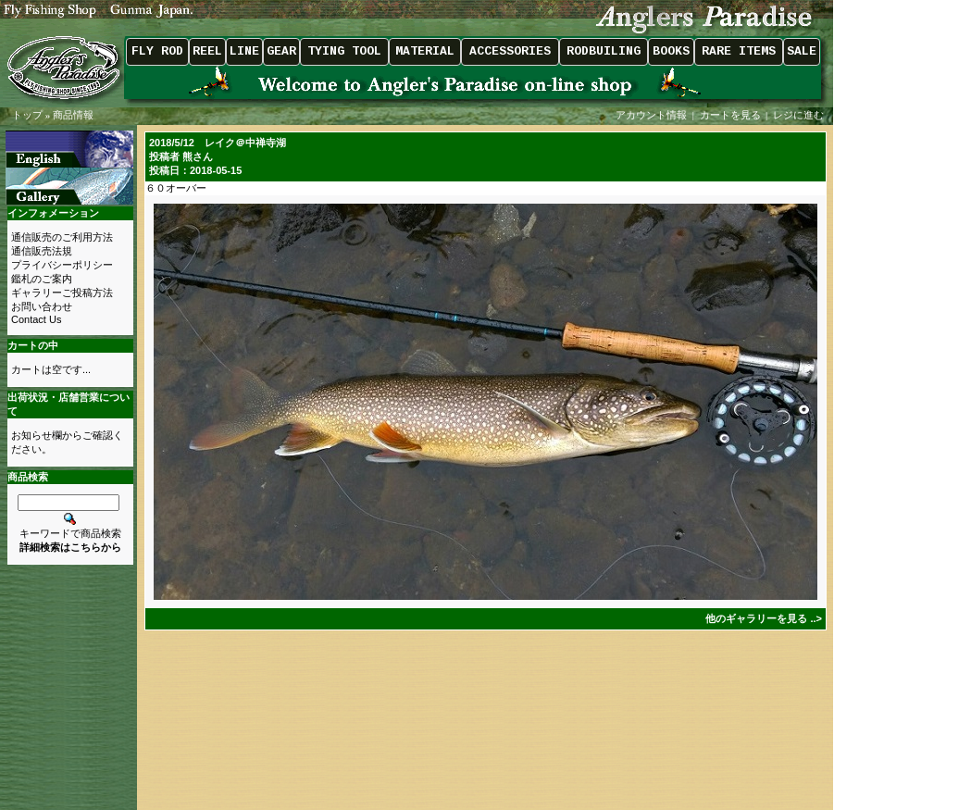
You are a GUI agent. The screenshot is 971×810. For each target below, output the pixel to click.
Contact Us (36, 319)
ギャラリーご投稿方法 (62, 292)
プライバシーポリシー (62, 264)
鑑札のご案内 (41, 278)
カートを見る (730, 114)
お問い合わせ (41, 306)
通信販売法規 (41, 250)
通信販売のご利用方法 (62, 237)
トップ (27, 114)
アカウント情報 (651, 114)
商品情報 (73, 114)
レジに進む (800, 114)
